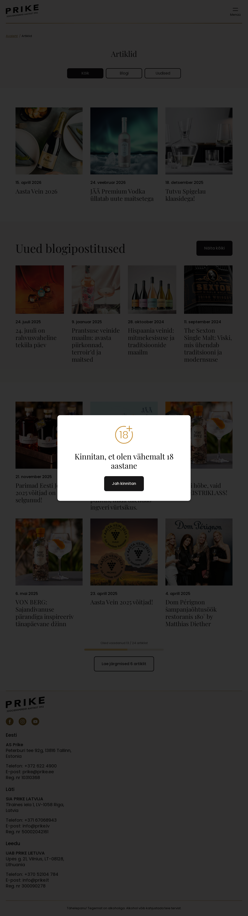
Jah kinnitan (124, 483)
